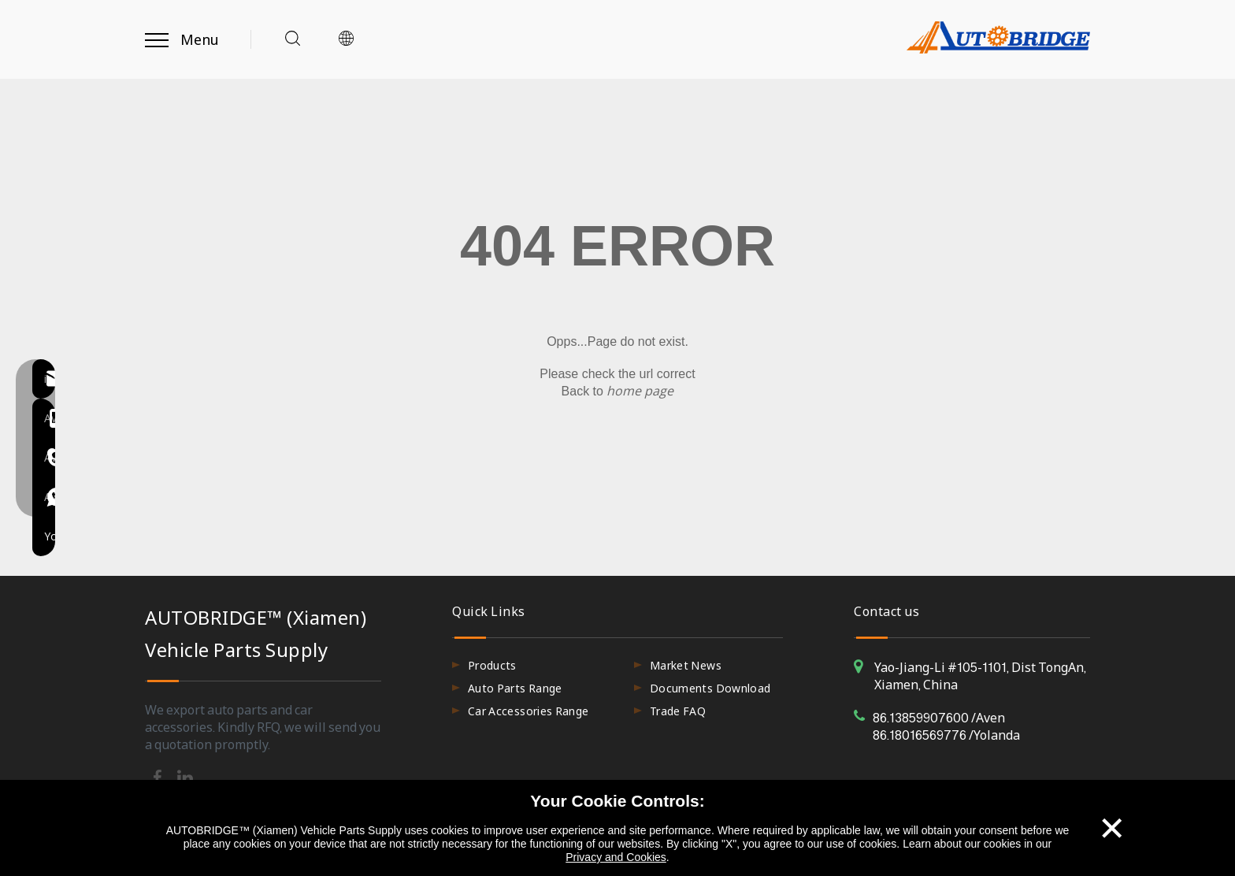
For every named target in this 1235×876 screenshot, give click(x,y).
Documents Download (710, 688)
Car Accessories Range (528, 710)
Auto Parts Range (515, 688)
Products (492, 665)
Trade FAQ (678, 710)
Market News (685, 665)
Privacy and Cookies (616, 857)
